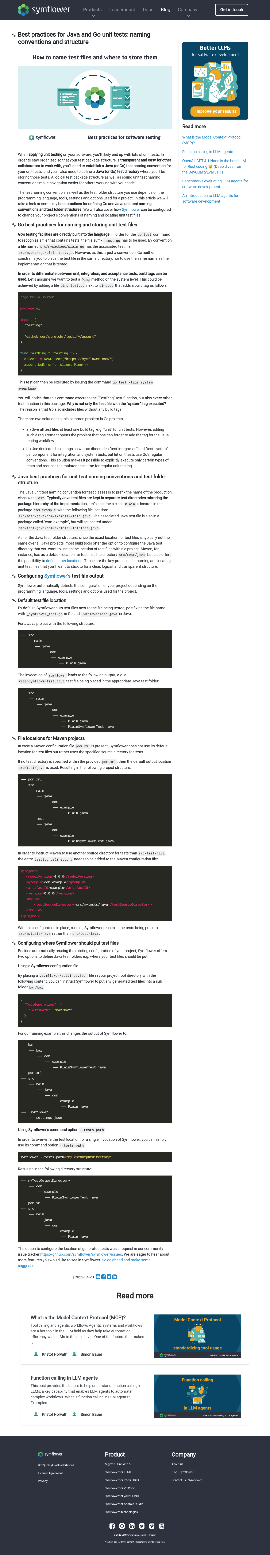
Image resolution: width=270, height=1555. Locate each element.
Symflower (131, 209)
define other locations (64, 560)
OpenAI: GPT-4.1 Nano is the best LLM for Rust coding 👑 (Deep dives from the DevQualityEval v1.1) (214, 166)
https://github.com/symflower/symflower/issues (81, 1254)
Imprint (152, 1535)
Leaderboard (122, 9)
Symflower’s (57, 576)
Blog (165, 9)
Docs (148, 9)
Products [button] (92, 9)
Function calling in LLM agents (207, 151)
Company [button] (187, 9)
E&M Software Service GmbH (135, 1535)
